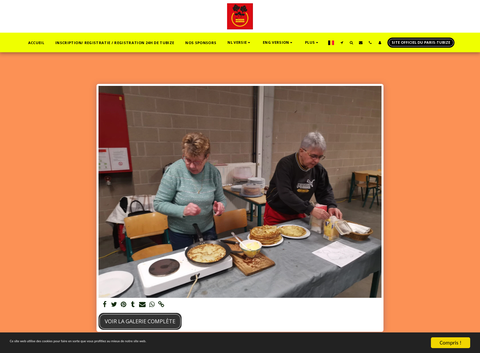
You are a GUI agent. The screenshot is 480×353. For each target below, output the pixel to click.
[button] (239, 43)
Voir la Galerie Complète (140, 321)
